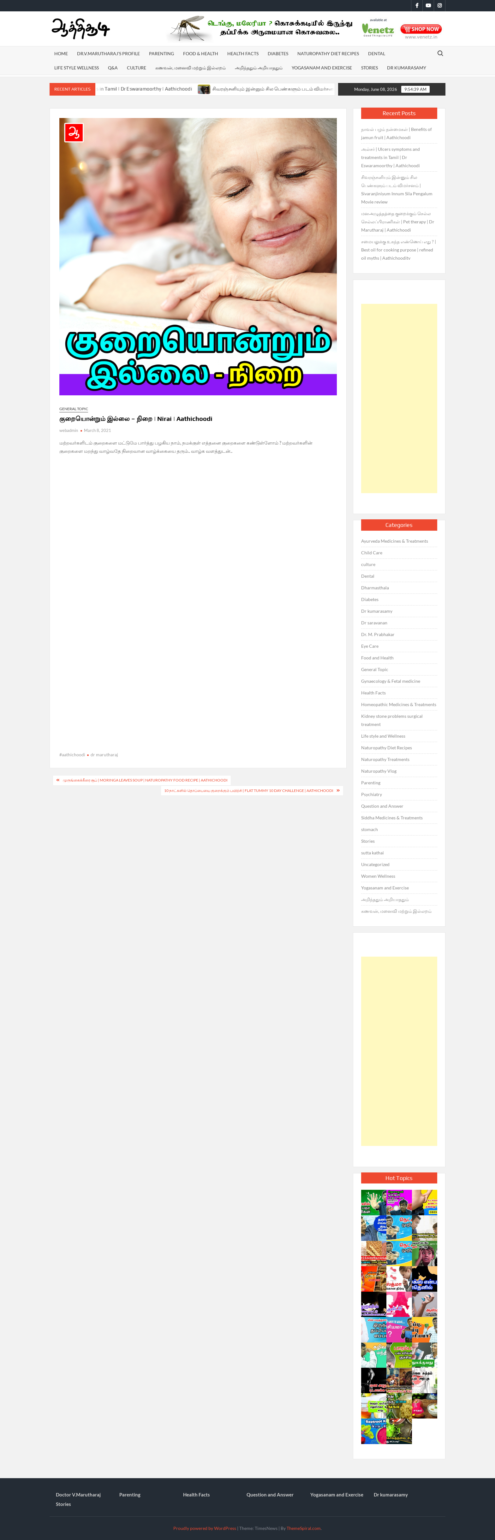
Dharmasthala (375, 587)
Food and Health (377, 657)
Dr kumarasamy (406, 67)
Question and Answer (382, 806)
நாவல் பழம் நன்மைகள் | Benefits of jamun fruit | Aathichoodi (396, 133)
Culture (136, 67)
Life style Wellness (76, 67)
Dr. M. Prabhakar (378, 634)
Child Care (371, 552)
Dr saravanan (374, 622)
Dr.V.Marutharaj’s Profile (108, 53)
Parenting (161, 53)
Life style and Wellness (383, 736)
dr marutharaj (104, 754)
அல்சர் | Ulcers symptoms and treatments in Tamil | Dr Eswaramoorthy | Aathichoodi (123, 88)
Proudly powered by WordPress (204, 1528)
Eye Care (370, 646)
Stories (369, 67)
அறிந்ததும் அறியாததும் (259, 67)
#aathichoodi (72, 754)
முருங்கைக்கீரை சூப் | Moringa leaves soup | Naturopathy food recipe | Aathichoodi (145, 780)
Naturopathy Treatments (385, 759)
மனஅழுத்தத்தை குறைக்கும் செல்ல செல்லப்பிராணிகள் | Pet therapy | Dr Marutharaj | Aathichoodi (397, 222)
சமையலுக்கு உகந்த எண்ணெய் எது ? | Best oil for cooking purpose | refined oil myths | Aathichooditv (398, 250)
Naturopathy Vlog (379, 771)
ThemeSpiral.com (304, 1528)
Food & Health (200, 53)
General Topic (73, 408)
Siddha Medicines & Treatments (392, 817)
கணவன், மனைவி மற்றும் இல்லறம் (190, 67)
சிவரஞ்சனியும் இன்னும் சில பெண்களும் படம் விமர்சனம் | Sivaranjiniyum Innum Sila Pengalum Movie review (396, 189)
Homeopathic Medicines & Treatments (398, 704)
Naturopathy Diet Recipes (328, 53)
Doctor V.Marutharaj (78, 1494)
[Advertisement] (399, 398)
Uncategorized (375, 864)
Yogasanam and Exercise (322, 67)
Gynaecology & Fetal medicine (390, 681)
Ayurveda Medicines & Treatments (394, 541)
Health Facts (243, 53)
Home (61, 53)
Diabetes (278, 53)
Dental (376, 53)
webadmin (68, 430)
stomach (369, 829)
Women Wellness (378, 876)
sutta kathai (372, 852)
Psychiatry (371, 794)
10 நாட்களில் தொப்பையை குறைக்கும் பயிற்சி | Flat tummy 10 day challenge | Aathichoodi (248, 790)
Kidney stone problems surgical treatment (392, 720)
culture (368, 564)
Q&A (113, 67)
